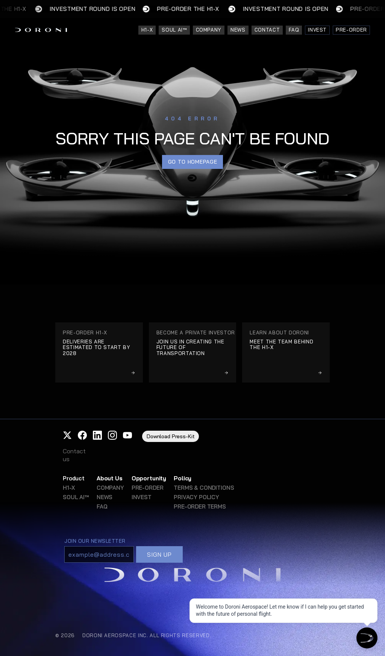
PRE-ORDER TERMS (200, 506)
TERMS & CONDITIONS (204, 487)
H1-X (68, 487)
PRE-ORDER (148, 487)
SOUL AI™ (76, 497)
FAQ (102, 506)
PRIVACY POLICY (196, 497)
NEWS (104, 497)
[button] (67, 435)
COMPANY (110, 487)
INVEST (142, 497)
